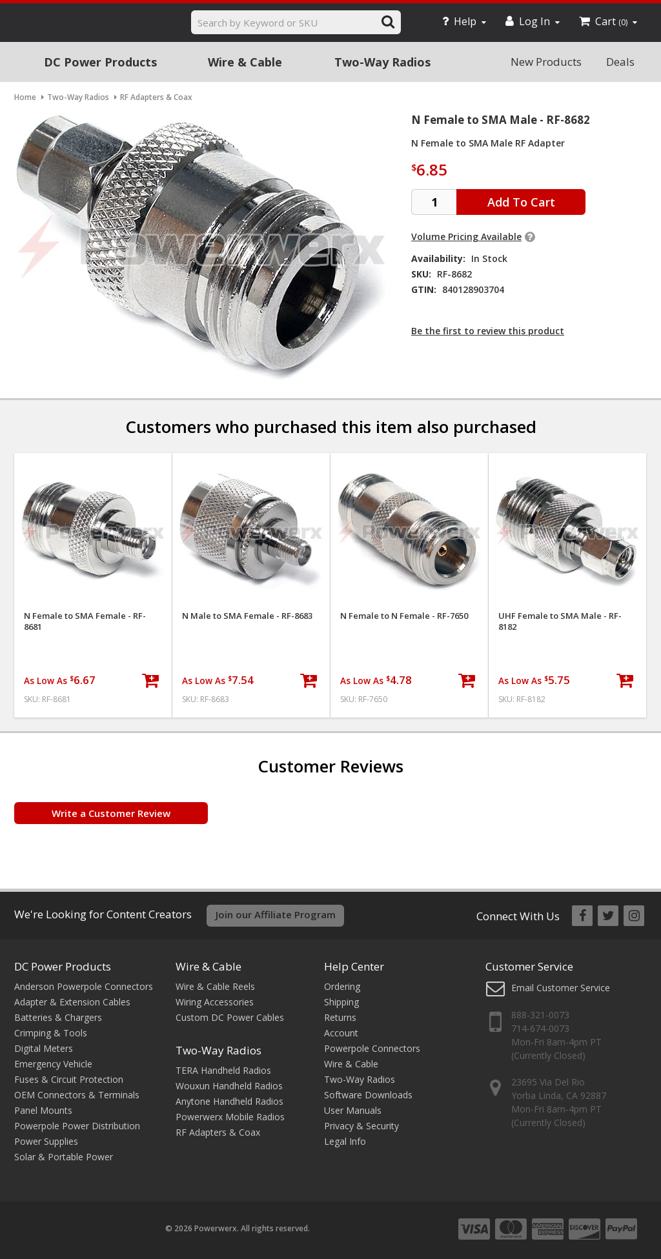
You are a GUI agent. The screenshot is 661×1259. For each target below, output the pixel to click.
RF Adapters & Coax (218, 1132)
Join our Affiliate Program (276, 914)
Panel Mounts (43, 1110)
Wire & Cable (245, 62)
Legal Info (345, 1141)
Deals (620, 61)
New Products (546, 61)
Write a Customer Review (111, 813)
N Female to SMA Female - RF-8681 (85, 621)
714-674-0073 (540, 1028)
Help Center (354, 966)
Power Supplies (46, 1141)
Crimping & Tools (50, 1033)
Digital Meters (43, 1048)
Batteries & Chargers (58, 1017)
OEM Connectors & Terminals (76, 1095)
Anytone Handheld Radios (229, 1101)
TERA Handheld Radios (223, 1070)
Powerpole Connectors (372, 1048)
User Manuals (352, 1110)
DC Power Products (100, 62)
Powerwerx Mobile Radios (230, 1117)
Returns (340, 1017)
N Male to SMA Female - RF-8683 (247, 615)
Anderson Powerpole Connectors (83, 986)
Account (341, 1033)
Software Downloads (368, 1095)
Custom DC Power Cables (230, 1017)
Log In (532, 21)
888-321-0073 (540, 1015)
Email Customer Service (560, 988)
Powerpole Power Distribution (77, 1126)
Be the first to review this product (487, 331)
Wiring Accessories (215, 1002)
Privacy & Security (361, 1126)
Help (464, 21)
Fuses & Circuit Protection (68, 1079)
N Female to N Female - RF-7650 (404, 615)
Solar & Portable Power (63, 1157)
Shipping (341, 1002)
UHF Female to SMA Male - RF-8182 (560, 621)
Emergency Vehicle (53, 1064)
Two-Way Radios (382, 62)
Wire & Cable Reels (215, 986)
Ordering (342, 986)
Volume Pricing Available (466, 236)
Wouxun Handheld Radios (229, 1086)
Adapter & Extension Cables (72, 1002)
